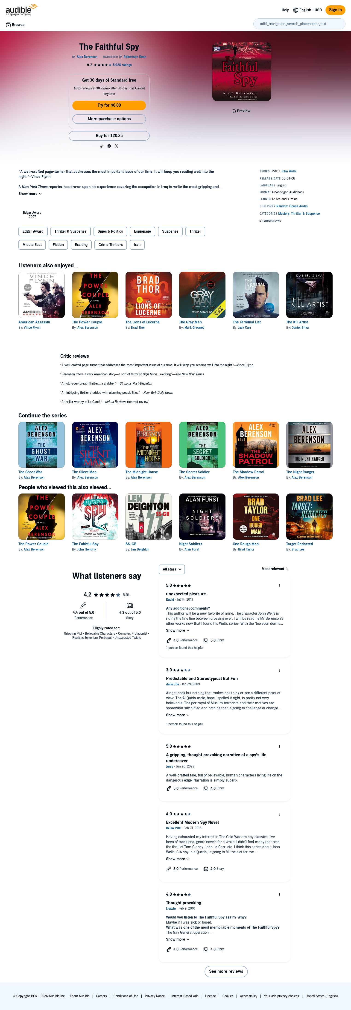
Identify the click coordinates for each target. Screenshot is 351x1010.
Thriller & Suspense (71, 231)
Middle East (32, 245)
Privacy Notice (155, 996)
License (210, 996)
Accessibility (248, 996)
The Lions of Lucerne (143, 322)
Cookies (227, 996)
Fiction (58, 245)
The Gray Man (190, 322)
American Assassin (34, 322)
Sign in (335, 10)
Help (285, 10)
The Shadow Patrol (248, 472)
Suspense (170, 231)
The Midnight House (142, 472)
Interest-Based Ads (185, 996)
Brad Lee (298, 549)
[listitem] (32, 215)
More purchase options (109, 119)
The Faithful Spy (85, 544)
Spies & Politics (110, 231)
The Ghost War (30, 472)
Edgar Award (33, 231)
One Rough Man (246, 544)
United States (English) (322, 996)
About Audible (79, 996)
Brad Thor (138, 328)
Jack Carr (245, 328)
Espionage (142, 231)
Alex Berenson (87, 328)
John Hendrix (86, 549)
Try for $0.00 (109, 105)
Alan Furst (191, 549)
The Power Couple (87, 322)
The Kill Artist (297, 322)
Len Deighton (140, 549)
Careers (101, 996)
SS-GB (131, 544)
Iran (137, 245)
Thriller (195, 231)
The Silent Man (84, 472)
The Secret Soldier (194, 472)
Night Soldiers (190, 544)
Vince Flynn (32, 328)
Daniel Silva (300, 328)
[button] (102, 146)
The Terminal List (247, 322)
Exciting (81, 245)
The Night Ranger (300, 472)
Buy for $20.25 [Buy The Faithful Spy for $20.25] (109, 135)
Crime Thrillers (111, 245)
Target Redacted (299, 544)
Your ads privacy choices (281, 996)
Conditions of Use (126, 996)
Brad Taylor (246, 549)
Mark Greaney (194, 328)
